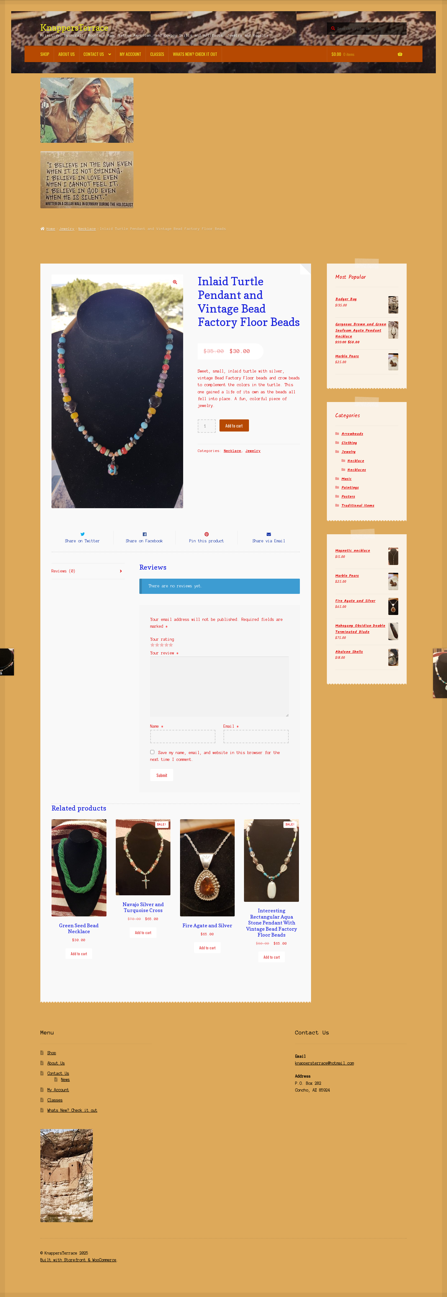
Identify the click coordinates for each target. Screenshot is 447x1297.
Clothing (349, 443)
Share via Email (269, 552)
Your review (164, 664)
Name (156, 737)
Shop (44, 54)
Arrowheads (352, 434)
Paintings (350, 487)
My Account (130, 54)
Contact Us (94, 54)
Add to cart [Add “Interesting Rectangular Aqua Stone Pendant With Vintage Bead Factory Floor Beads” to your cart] (272, 968)
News (65, 1091)
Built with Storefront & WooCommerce (78, 1271)
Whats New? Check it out (195, 54)
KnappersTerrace (74, 27)
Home (51, 229)
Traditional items (357, 505)
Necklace (87, 229)
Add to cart (234, 426)
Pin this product (206, 552)
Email (231, 737)
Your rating (162, 650)
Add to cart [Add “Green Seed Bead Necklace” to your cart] (79, 964)
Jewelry (66, 229)
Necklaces (356, 470)
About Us (66, 54)
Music (346, 479)
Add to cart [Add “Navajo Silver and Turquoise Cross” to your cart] (143, 943)
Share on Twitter (82, 552)
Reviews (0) (63, 582)
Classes (157, 54)
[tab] (88, 583)
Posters (348, 496)
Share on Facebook (144, 552)
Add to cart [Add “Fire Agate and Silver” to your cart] (207, 958)
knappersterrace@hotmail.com (324, 1074)
